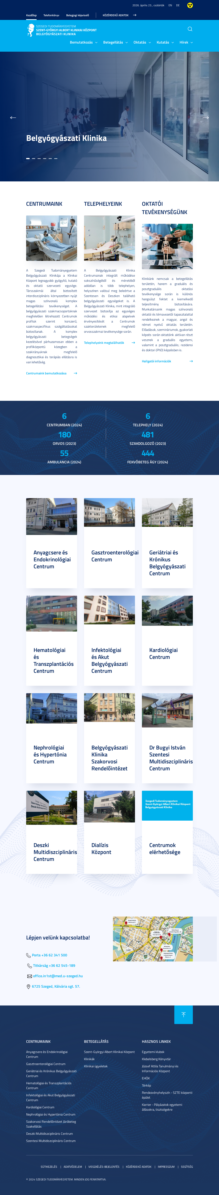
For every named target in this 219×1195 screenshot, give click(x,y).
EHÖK (146, 1078)
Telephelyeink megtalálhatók (104, 342)
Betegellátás (113, 42)
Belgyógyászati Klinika (66, 138)
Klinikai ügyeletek (96, 1066)
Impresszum (166, 1167)
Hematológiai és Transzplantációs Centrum (54, 660)
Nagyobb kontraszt (190, 5)
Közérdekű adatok (115, 15)
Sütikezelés (49, 1167)
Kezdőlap (31, 15)
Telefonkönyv (51, 15)
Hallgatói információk (156, 361)
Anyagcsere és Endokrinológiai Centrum (52, 559)
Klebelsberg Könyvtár (156, 1059)
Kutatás (163, 42)
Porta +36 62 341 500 (49, 955)
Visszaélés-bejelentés (103, 1167)
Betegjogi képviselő (77, 15)
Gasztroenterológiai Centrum (115, 555)
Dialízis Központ (101, 848)
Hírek (184, 42)
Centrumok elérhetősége (164, 848)
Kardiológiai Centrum (163, 653)
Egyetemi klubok (153, 1052)
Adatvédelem (73, 1167)
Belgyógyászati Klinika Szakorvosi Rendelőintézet (109, 757)
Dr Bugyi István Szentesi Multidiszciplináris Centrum (171, 757)
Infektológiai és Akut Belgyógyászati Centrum (109, 660)
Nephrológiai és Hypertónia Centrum (50, 754)
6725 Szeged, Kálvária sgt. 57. (56, 986)
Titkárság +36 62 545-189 (54, 965)
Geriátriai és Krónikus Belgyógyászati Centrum (167, 562)
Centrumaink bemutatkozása (46, 373)
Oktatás (140, 42)
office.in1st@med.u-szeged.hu (58, 975)
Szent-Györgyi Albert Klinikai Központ (109, 1052)
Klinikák (89, 1059)
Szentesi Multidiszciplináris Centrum (51, 1140)
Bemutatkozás (81, 42)
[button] (13, 116)
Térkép (146, 1085)
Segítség (187, 1167)
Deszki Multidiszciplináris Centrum (55, 852)
